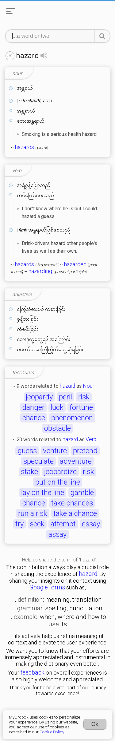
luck (57, 407)
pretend (85, 450)
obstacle (57, 428)
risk (84, 397)
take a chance (75, 513)
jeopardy (39, 397)
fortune (81, 407)
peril (65, 397)
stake (29, 471)
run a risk (32, 513)
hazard (67, 386)
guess (27, 450)
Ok (94, 724)
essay (91, 524)
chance (33, 418)
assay (57, 534)
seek (37, 524)
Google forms (47, 587)
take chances (72, 503)
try (19, 524)
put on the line (57, 482)
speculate (38, 461)
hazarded (75, 264)
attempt (63, 524)
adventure (76, 461)
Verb (91, 439)
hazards (24, 147)
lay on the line (42, 492)
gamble (82, 492)
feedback (32, 672)
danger (33, 407)
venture (55, 450)
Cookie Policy (52, 731)
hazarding (40, 271)
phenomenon (72, 418)
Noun (89, 386)
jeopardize (60, 471)
